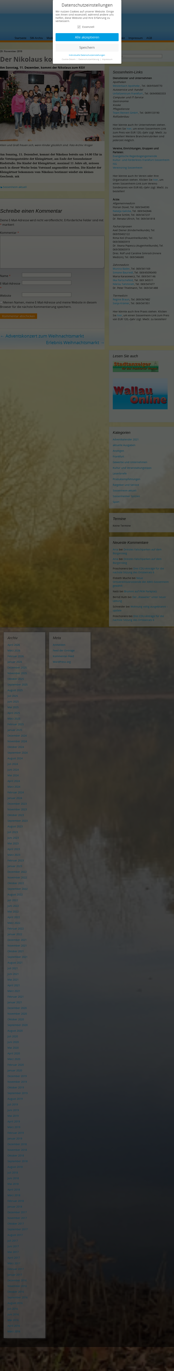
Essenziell (85, 27)
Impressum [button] (107, 59)
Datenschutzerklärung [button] (89, 59)
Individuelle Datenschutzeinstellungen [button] (87, 55)
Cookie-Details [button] (69, 59)
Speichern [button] (87, 47)
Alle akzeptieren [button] (87, 37)
